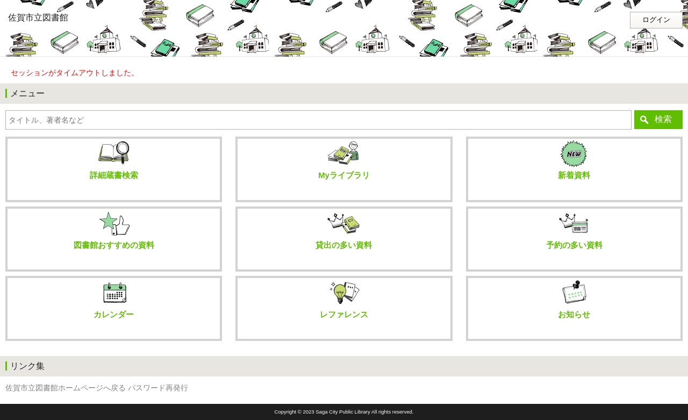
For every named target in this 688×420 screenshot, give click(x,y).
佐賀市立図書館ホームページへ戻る (65, 388)
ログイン (656, 20)
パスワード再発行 (158, 388)
